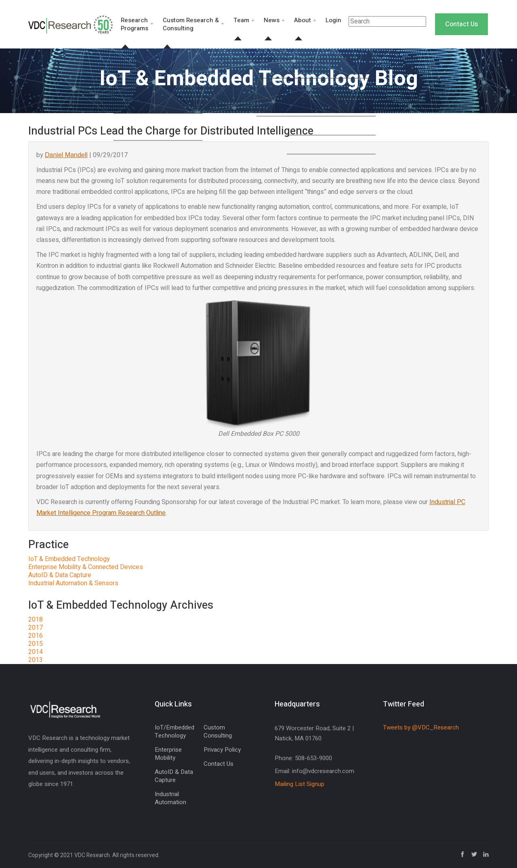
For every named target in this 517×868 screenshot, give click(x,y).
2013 (35, 660)
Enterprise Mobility (168, 753)
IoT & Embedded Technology (69, 559)
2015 (35, 644)
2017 (35, 628)
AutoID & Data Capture (59, 575)
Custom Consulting (218, 731)
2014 (35, 652)
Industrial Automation (170, 798)
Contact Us (461, 24)
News (272, 20)
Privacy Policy (222, 749)
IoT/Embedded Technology (174, 731)
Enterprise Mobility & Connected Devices (85, 567)
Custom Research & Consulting (191, 24)
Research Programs (134, 24)
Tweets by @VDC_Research (421, 727)
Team (241, 20)
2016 (35, 636)
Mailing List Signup (299, 784)
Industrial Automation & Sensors (73, 583)
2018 (35, 619)
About (302, 20)
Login (333, 20)
